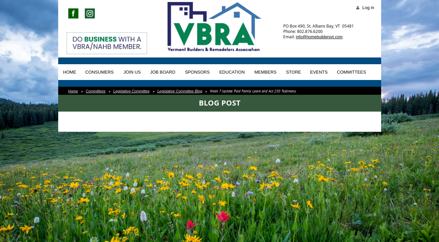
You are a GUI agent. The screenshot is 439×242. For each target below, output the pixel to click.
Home (73, 91)
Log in (368, 7)
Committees (96, 91)
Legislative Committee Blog (179, 91)
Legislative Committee (131, 91)
